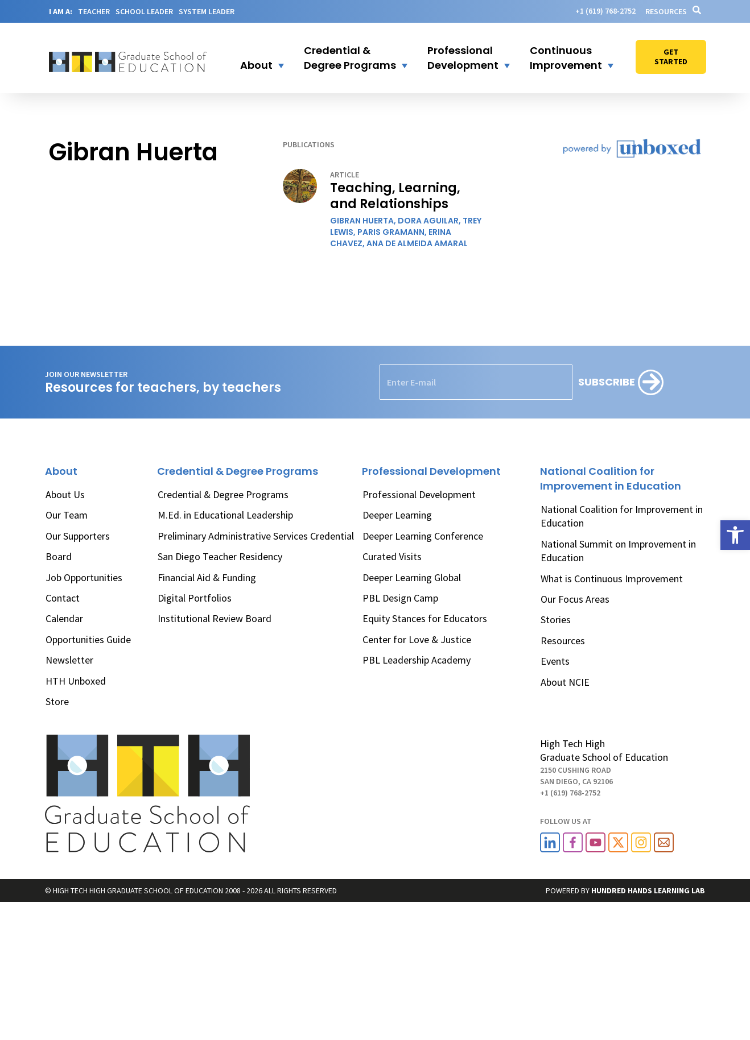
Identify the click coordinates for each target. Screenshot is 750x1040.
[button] (255, 58)
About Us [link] (65, 494)
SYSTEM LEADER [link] (206, 11)
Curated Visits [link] (392, 556)
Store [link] (57, 701)
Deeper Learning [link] (397, 514)
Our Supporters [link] (78, 535)
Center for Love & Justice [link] (416, 639)
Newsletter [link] (69, 659)
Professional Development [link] (419, 494)
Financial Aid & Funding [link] (207, 577)
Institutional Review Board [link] (214, 618)
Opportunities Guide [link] (88, 639)
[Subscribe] (621, 382)
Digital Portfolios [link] (195, 597)
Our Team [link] (67, 514)
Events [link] (555, 661)
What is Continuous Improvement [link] (612, 578)
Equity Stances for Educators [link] (424, 618)
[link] (735, 535)
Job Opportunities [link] (84, 577)
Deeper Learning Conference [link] (422, 535)
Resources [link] (666, 11)
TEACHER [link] (94, 11)
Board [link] (59, 556)
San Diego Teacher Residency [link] (220, 556)
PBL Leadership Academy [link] (416, 659)
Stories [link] (556, 619)
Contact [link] (63, 597)
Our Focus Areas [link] (575, 599)
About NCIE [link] (565, 682)
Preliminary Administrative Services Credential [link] (256, 535)
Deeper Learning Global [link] (411, 577)
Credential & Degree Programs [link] (223, 494)
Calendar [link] (64, 618)
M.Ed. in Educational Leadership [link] (225, 514)
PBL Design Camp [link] (400, 597)
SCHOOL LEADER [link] (144, 11)
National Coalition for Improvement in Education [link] (622, 516)
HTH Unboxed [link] (76, 680)
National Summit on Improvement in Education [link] (618, 550)
